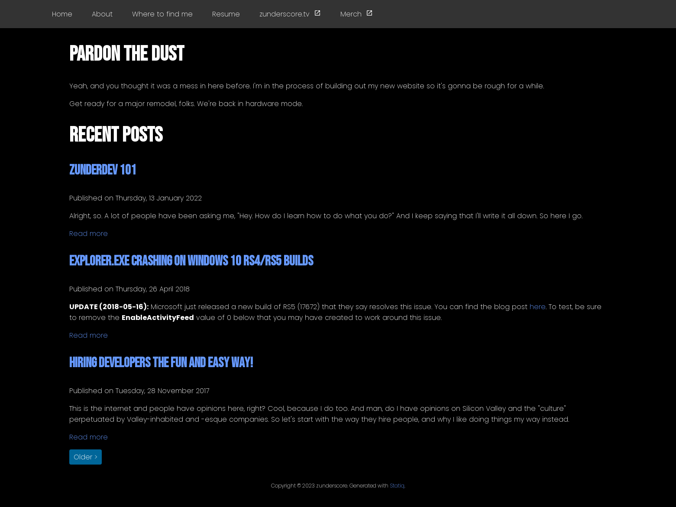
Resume (226, 14)
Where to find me (162, 14)
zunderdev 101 (102, 170)
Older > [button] (85, 457)
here (538, 307)
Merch (356, 14)
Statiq (397, 485)
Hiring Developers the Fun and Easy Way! (161, 363)
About (102, 14)
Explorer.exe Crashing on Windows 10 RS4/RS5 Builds (191, 261)
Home (62, 14)
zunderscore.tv (290, 14)
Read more (88, 234)
